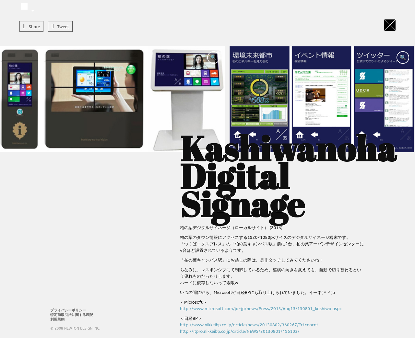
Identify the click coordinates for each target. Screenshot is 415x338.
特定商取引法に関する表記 (71, 315)
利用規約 (57, 319)
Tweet (63, 26)
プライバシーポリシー (68, 310)
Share (34, 26)
